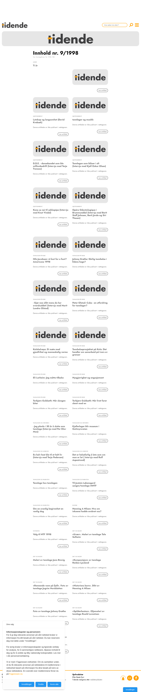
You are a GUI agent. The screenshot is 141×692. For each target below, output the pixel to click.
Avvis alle (54, 684)
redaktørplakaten (96, 679)
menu (137, 25)
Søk (131, 25)
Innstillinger (130, 690)
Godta (41, 684)
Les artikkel (102, 90)
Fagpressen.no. (16, 674)
